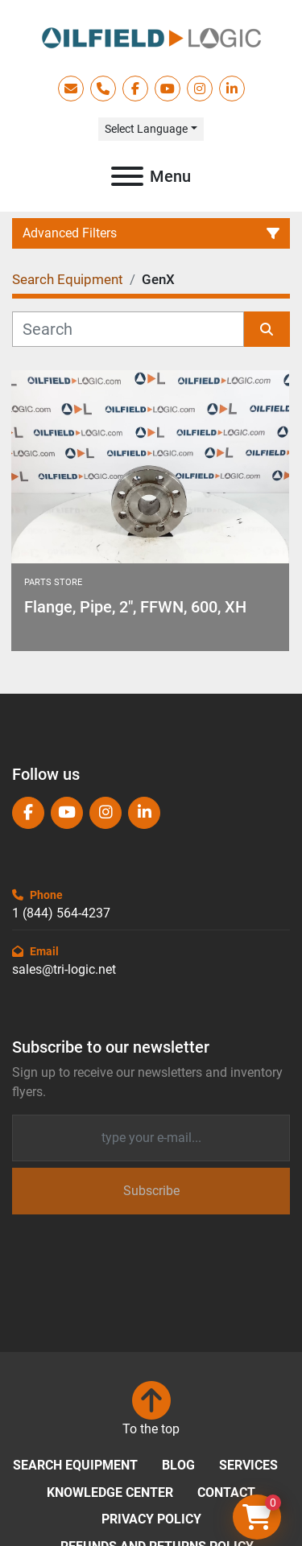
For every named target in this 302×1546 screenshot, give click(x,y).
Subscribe (151, 1190)
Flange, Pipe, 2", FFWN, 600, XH (135, 606)
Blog (178, 1465)
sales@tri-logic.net (64, 969)
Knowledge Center (110, 1492)
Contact (226, 1492)
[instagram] (200, 88)
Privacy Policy (151, 1519)
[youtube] (167, 88)
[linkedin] (232, 88)
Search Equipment (75, 1465)
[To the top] (151, 1410)
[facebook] (135, 88)
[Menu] (127, 176)
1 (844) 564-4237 (61, 913)
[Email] (151, 1138)
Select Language (146, 128)
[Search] (128, 329)
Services (248, 1465)
